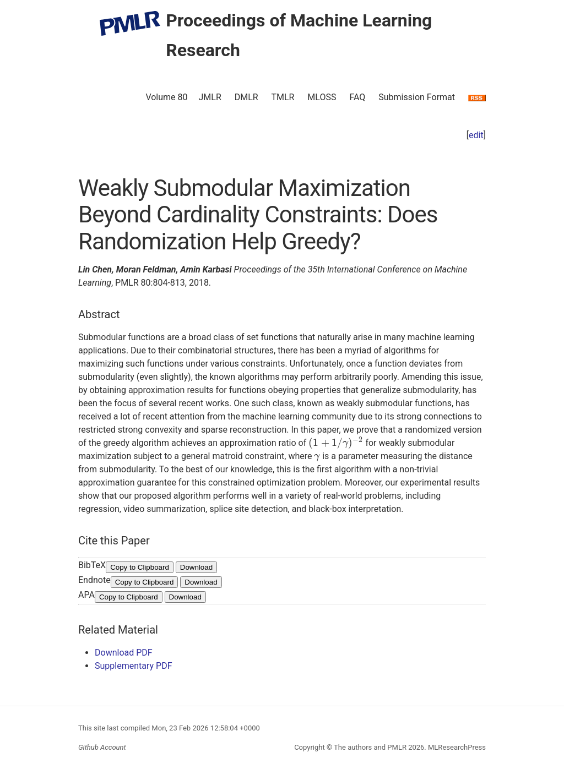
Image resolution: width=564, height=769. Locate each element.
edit (476, 135)
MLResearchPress (456, 747)
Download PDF (124, 652)
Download (196, 567)
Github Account (102, 747)
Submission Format (416, 97)
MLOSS (321, 97)
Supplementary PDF (133, 666)
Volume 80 (166, 97)
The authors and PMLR (370, 747)
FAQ (357, 97)
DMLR (246, 97)
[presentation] (335, 443)
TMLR (282, 97)
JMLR (210, 97)
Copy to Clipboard (139, 567)
